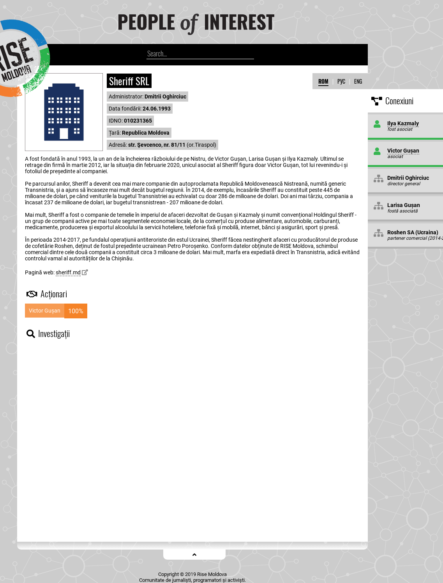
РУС (341, 81)
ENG (358, 81)
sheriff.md (68, 272)
